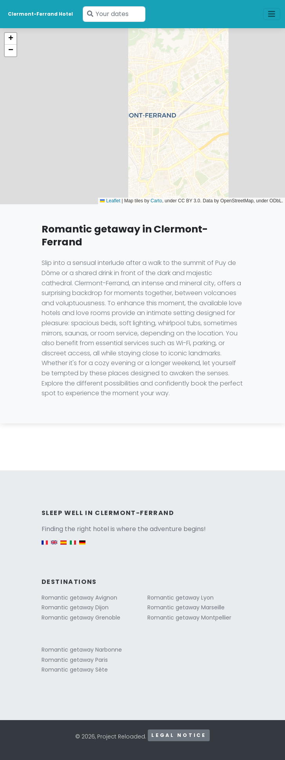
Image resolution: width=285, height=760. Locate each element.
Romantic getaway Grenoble (81, 617)
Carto (156, 201)
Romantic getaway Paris (75, 660)
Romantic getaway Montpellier (189, 617)
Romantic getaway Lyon (180, 598)
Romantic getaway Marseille (186, 607)
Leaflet (110, 201)
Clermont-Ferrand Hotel (40, 14)
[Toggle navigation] (271, 14)
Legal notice (178, 735)
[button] (10, 39)
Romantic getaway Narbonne (82, 650)
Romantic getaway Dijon (75, 607)
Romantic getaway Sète (75, 670)
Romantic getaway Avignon (79, 598)
